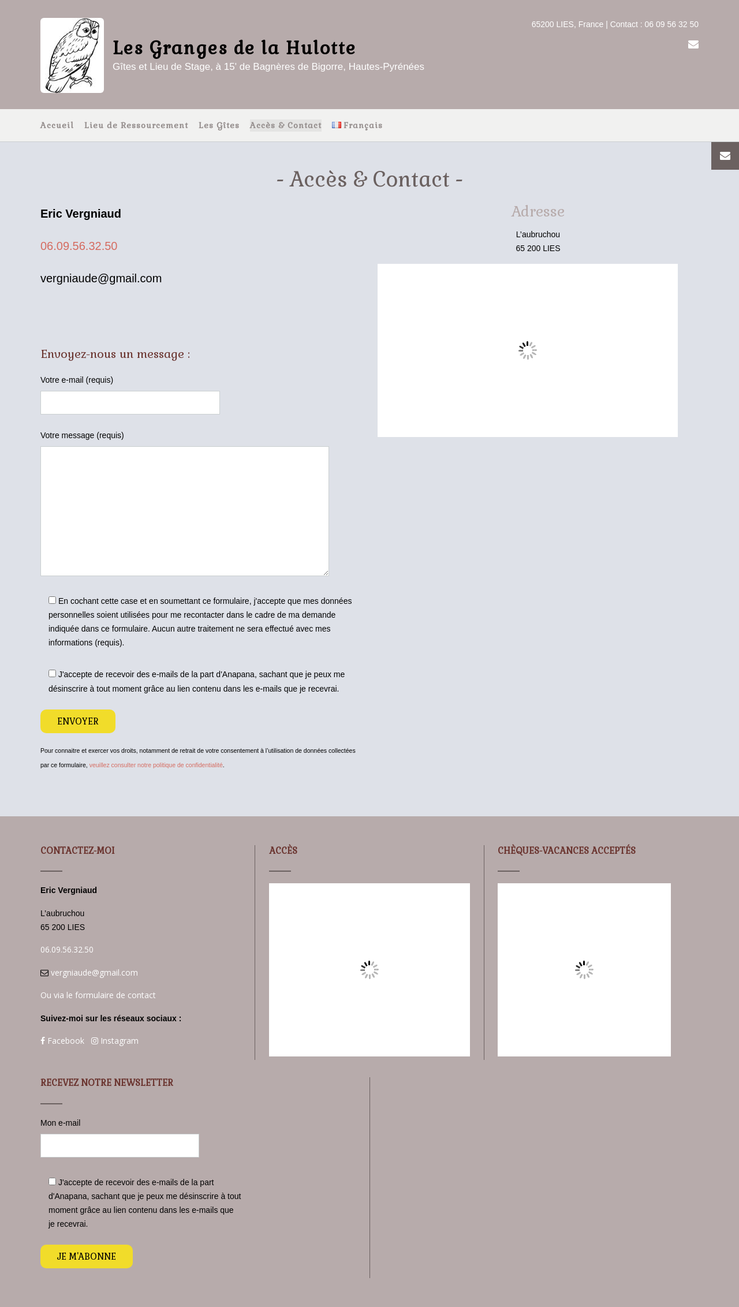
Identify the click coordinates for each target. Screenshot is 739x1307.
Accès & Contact (286, 125)
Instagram (115, 1040)
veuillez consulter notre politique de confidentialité (156, 764)
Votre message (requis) (200, 503)
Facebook (62, 1040)
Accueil (57, 125)
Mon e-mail (140, 1137)
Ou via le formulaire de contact (98, 994)
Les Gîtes (219, 125)
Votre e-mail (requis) (200, 394)
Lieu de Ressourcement (136, 125)
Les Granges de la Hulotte (234, 48)
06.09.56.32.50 (78, 246)
